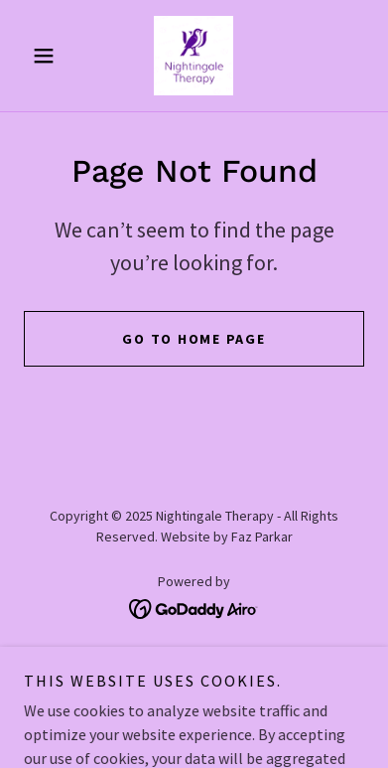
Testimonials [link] (194, 689)
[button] (49, 56)
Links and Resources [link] (193, 664)
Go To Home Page (193, 339)
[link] (193, 55)
